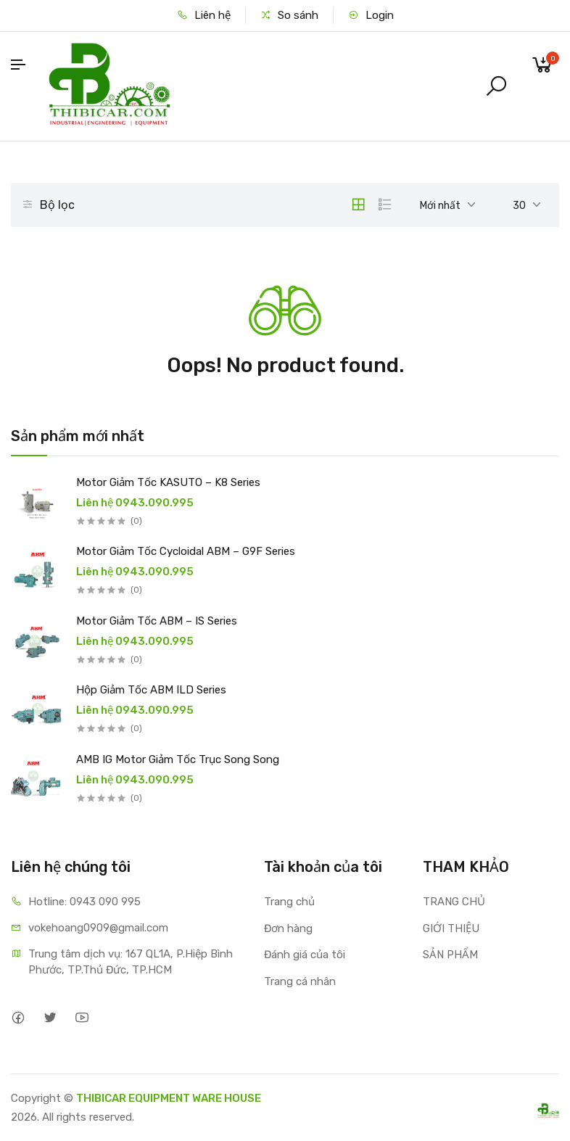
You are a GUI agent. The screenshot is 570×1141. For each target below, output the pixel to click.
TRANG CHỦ (454, 901)
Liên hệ (204, 15)
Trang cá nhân (300, 981)
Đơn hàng (288, 928)
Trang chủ (289, 901)
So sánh (289, 15)
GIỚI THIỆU (451, 928)
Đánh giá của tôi (304, 954)
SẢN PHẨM (450, 954)
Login (371, 15)
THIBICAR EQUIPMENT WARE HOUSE (168, 1098)
